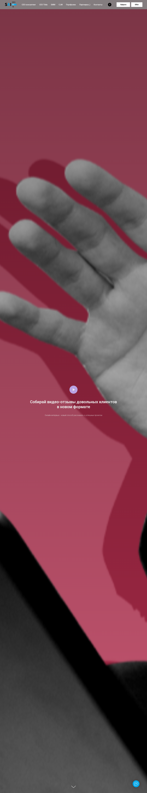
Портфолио (71, 5)
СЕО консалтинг (29, 5)
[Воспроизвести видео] (73, 390)
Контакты (98, 5)
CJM (61, 5)
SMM (53, 5)
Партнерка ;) (84, 5)
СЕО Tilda (43, 5)
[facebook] (109, 4)
